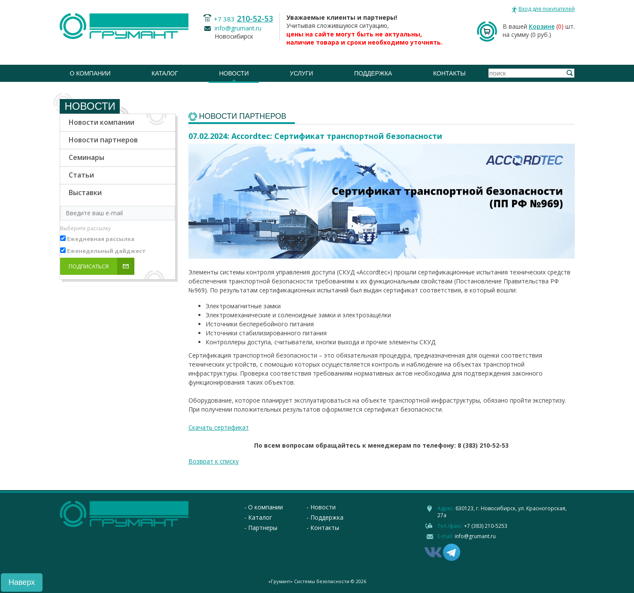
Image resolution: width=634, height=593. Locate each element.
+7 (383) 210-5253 (485, 526)
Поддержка (373, 73)
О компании (90, 73)
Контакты (449, 73)
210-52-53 (255, 18)
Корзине (542, 26)
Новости (234, 73)
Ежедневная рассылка (100, 238)
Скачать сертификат (218, 427)
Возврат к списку (213, 461)
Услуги (301, 73)
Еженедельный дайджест (106, 250)
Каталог (165, 73)
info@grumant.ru (238, 28)
